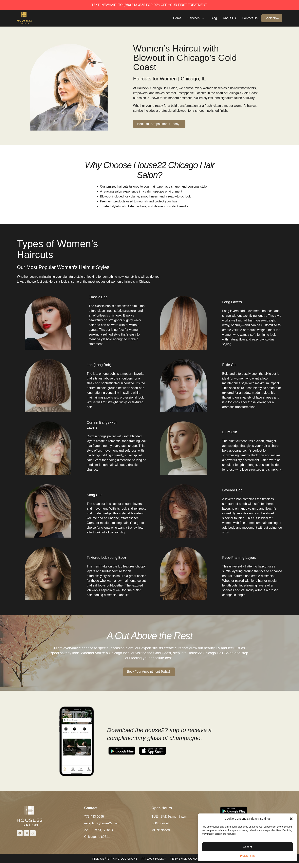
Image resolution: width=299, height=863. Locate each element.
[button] (291, 819)
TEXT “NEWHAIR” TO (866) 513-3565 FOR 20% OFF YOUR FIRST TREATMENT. (149, 5)
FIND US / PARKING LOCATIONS (115, 858)
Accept (247, 847)
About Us (230, 18)
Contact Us (250, 18)
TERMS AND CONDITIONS (188, 858)
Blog (214, 18)
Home (178, 18)
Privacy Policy (247, 855)
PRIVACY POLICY (153, 858)
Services (196, 18)
